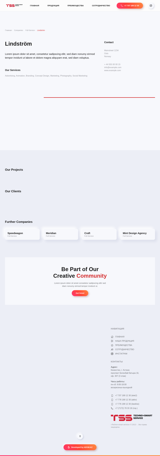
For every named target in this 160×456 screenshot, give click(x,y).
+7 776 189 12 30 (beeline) (127, 404)
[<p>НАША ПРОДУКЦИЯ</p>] (112, 341)
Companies (18, 30)
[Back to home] (15, 5)
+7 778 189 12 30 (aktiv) (126, 400)
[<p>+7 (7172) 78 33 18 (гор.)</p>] (112, 408)
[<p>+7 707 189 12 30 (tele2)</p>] (112, 395)
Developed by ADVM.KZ (80, 447)
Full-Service (30, 30)
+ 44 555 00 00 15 (112, 64)
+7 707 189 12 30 (130, 5)
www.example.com (112, 70)
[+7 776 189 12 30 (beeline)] (112, 404)
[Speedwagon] (22, 234)
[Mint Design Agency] (137, 234)
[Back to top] (80, 436)
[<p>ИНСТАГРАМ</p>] (112, 354)
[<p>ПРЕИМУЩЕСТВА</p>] (112, 345)
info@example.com (112, 67)
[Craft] (99, 234)
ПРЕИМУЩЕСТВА (76, 5)
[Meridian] (61, 234)
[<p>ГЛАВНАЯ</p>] (112, 337)
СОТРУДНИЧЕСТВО (101, 5)
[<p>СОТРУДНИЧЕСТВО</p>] (112, 349)
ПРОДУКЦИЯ (53, 5)
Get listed (80, 293)
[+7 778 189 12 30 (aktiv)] (112, 400)
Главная (8, 30)
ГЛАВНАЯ (34, 5)
